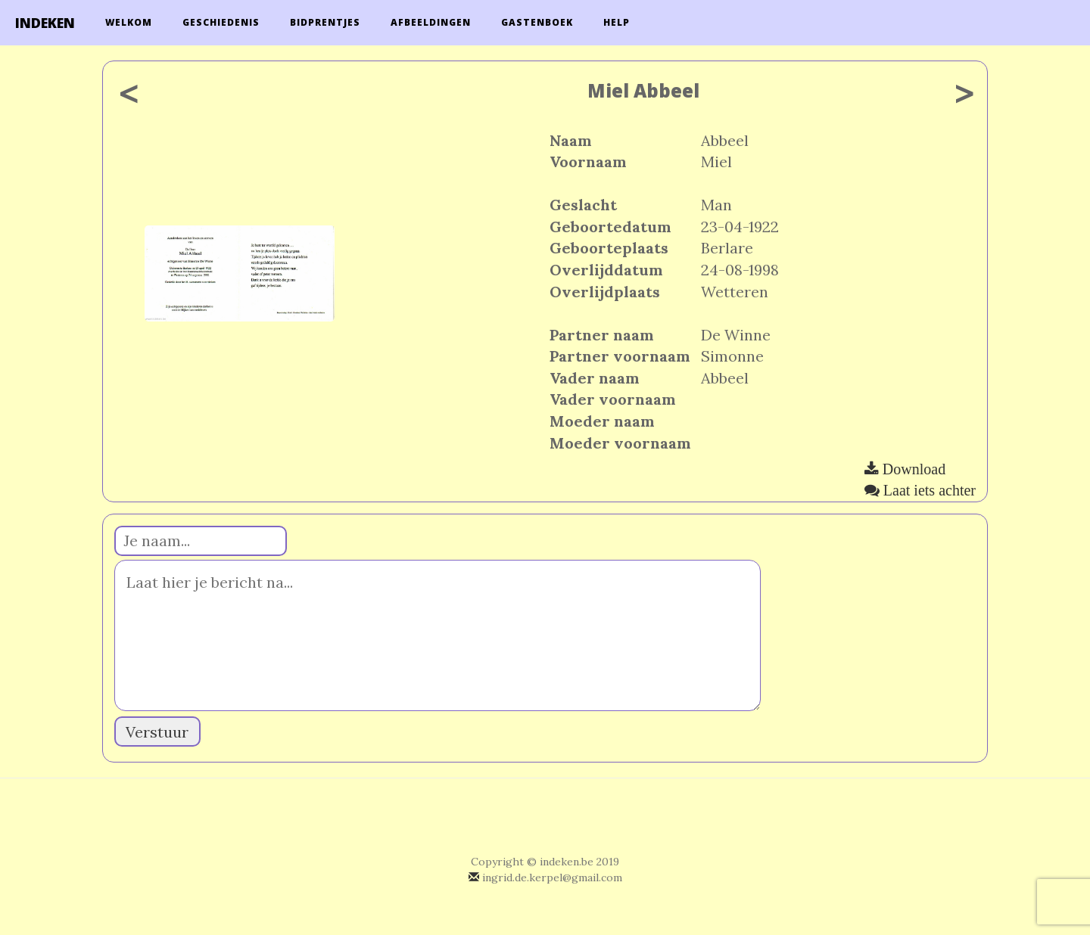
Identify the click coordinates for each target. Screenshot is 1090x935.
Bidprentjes (325, 22)
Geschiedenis (221, 22)
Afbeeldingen (431, 22)
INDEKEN (45, 23)
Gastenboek (537, 22)
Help (616, 22)
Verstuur (157, 731)
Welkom (128, 22)
